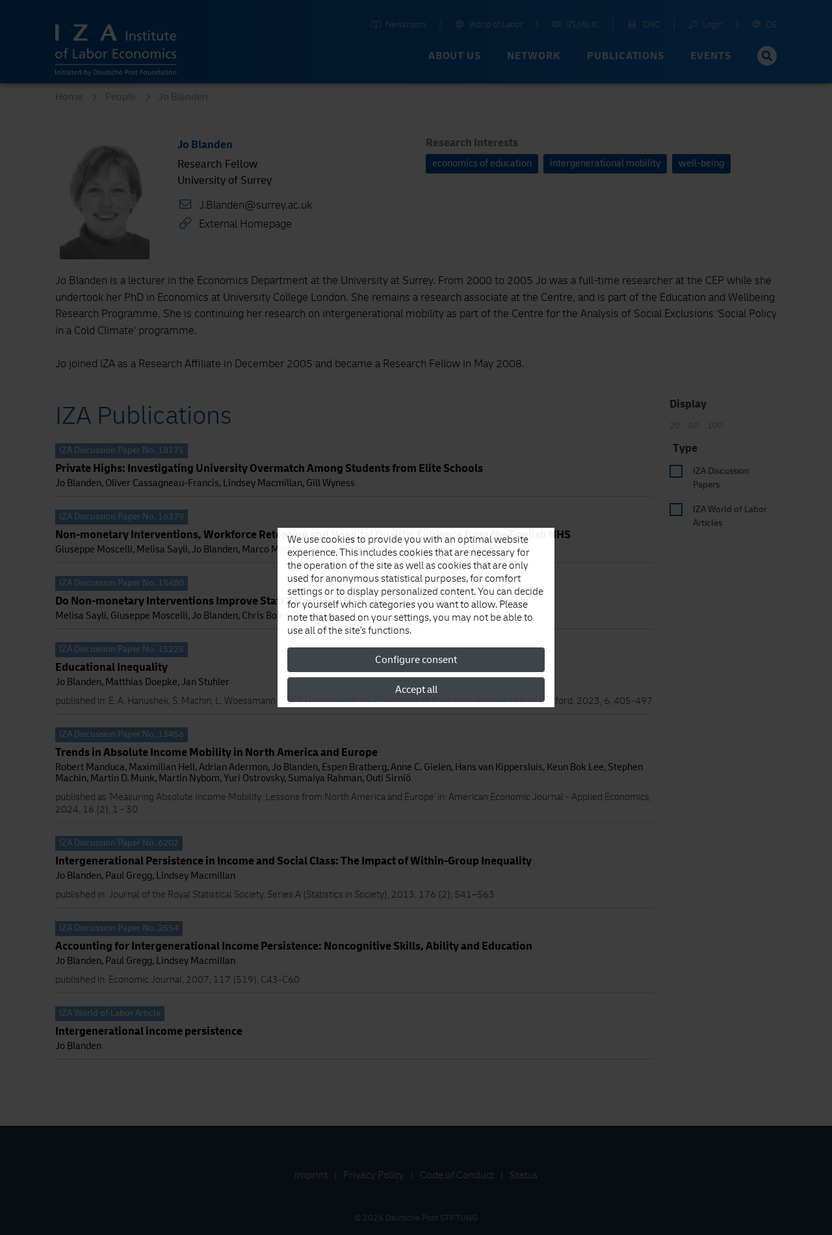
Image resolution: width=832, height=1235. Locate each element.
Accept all (416, 689)
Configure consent (416, 659)
